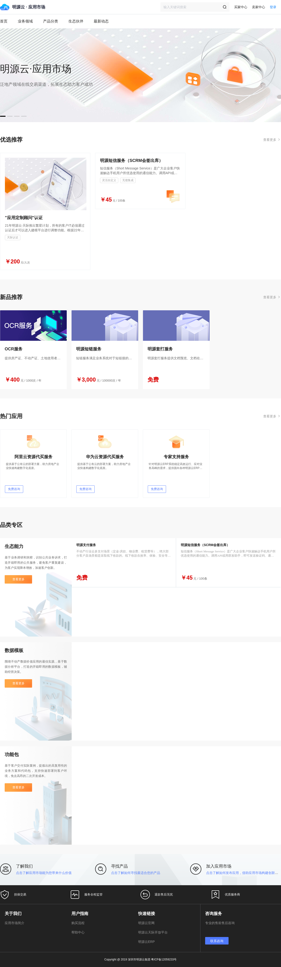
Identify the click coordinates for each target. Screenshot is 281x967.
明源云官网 (146, 923)
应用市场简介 (14, 923)
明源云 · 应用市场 (28, 7)
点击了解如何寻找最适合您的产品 (135, 873)
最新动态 (101, 21)
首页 (3, 21)
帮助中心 (78, 932)
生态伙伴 (75, 21)
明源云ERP (146, 942)
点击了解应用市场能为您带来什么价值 (44, 873)
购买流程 (78, 923)
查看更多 (18, 579)
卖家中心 (258, 7)
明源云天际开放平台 (153, 932)
